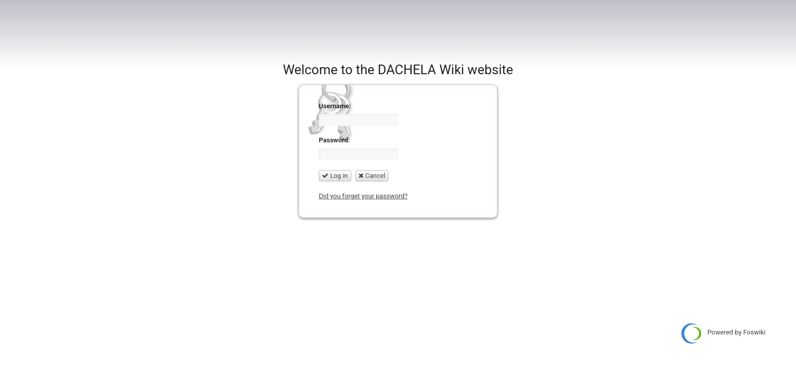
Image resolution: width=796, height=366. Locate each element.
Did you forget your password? (363, 196)
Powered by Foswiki (723, 333)
